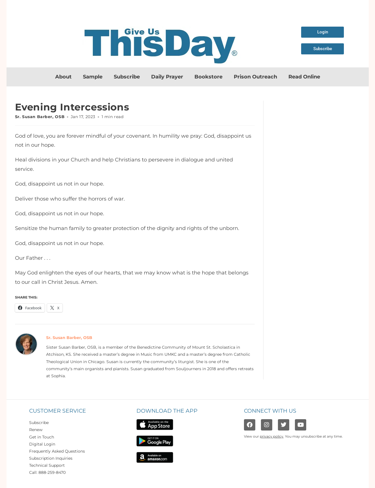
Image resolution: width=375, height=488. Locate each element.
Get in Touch (41, 437)
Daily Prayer (167, 77)
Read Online (304, 77)
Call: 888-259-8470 (47, 472)
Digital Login (42, 444)
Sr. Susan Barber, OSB (40, 116)
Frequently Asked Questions (57, 451)
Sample (92, 77)
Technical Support (47, 465)
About (63, 77)
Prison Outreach (255, 77)
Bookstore (208, 77)
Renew (35, 429)
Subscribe (127, 77)
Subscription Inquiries (50, 458)
